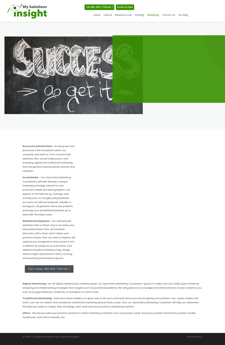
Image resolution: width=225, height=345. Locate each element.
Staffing (139, 15)
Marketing (153, 15)
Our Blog (183, 15)
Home (97, 15)
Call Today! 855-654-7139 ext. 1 (49, 268)
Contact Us (168, 15)
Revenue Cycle (123, 15)
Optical (107, 15)
